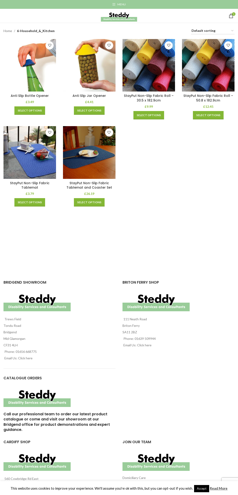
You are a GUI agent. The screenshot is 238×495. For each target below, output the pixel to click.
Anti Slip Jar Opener (89, 95)
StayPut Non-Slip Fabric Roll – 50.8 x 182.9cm (208, 98)
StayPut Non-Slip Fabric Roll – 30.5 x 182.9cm (149, 98)
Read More (219, 488)
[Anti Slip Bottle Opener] (29, 65)
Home (7, 31)
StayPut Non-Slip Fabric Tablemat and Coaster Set (89, 185)
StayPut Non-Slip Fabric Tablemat (30, 185)
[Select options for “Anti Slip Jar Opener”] (89, 110)
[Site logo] (119, 15)
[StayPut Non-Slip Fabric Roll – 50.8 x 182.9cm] (208, 65)
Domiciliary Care (134, 478)
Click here (25, 358)
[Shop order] (213, 31)
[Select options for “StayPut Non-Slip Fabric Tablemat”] (29, 202)
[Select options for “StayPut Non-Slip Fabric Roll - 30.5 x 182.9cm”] (148, 115)
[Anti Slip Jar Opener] (89, 65)
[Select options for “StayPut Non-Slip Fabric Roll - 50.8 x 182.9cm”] (208, 115)
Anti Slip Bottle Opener (30, 95)
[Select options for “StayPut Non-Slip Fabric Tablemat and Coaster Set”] (89, 202)
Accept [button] (201, 488)
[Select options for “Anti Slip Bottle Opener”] (29, 110)
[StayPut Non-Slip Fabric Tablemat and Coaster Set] (89, 152)
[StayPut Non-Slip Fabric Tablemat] (29, 152)
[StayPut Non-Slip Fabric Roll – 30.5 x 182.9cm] (148, 65)
